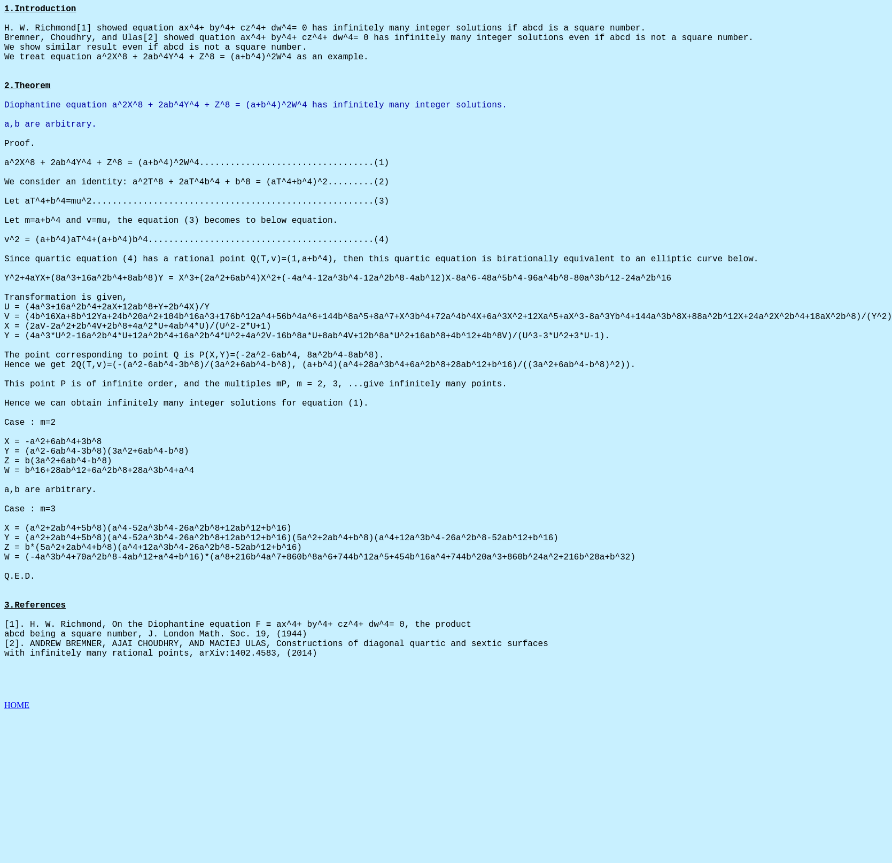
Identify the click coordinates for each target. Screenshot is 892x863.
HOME (16, 853)
